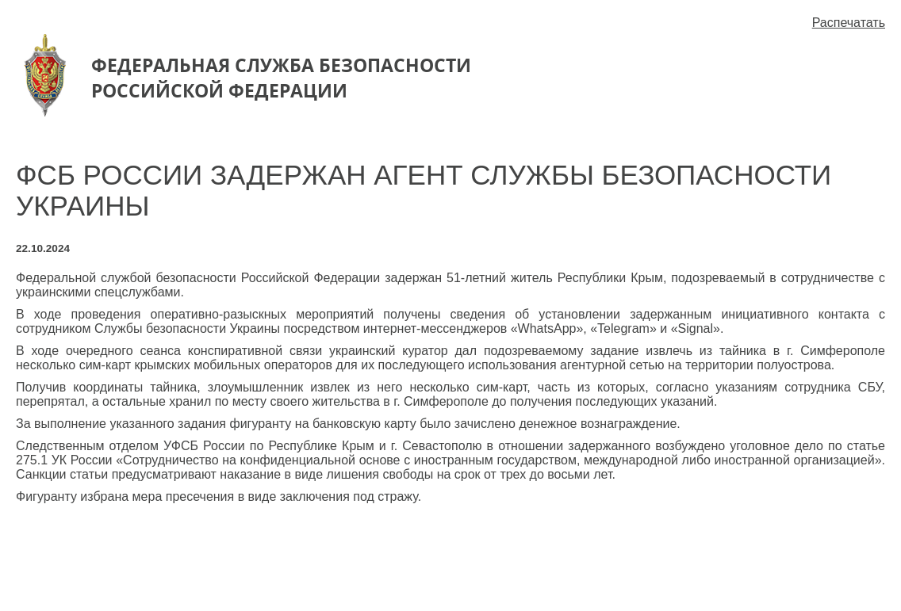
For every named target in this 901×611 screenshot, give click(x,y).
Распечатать (848, 22)
